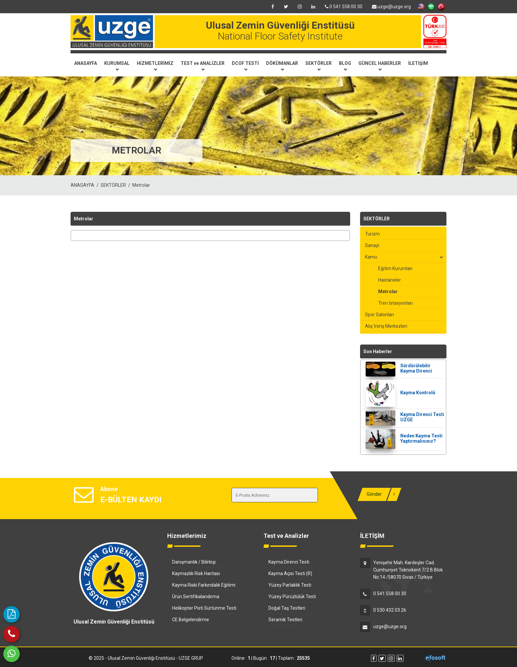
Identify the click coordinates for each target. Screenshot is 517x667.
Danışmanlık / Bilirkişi (194, 562)
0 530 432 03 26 (389, 610)
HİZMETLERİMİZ (155, 66)
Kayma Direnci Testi (288, 562)
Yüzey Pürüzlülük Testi (292, 596)
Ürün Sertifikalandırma (195, 596)
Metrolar (141, 185)
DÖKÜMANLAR (282, 66)
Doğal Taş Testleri (286, 608)
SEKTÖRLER (318, 66)
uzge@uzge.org (391, 6)
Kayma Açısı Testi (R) (290, 573)
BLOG (345, 66)
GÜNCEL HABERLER (379, 66)
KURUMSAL (117, 66)
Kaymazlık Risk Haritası (196, 573)
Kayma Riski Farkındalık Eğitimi (203, 585)
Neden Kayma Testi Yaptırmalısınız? (421, 438)
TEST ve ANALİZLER (203, 66)
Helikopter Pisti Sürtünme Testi (204, 608)
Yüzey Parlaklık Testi (289, 585)
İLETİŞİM (418, 63)
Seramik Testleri (285, 619)
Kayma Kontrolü (417, 392)
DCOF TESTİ (245, 66)
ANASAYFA (85, 63)
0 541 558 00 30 (343, 6)
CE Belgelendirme (190, 619)
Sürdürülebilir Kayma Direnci (416, 368)
